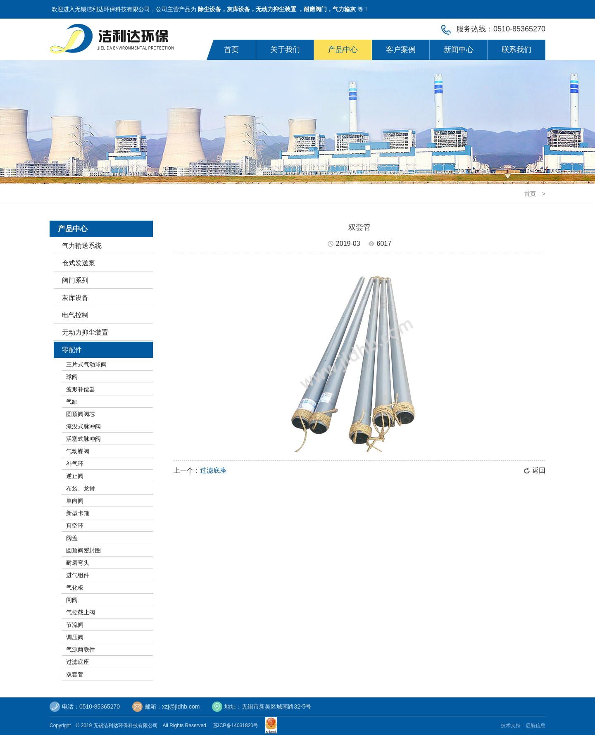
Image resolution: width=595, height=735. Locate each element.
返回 (538, 470)
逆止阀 (74, 476)
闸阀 (72, 600)
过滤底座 (77, 662)
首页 (231, 49)
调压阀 (74, 637)
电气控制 (75, 315)
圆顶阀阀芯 (80, 414)
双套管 (74, 674)
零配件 (72, 349)
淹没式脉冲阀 (83, 426)
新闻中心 (459, 49)
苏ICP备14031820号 (237, 725)
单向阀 (74, 500)
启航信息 (535, 725)
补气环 (74, 463)
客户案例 (401, 49)
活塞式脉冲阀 (83, 438)
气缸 (72, 401)
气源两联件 (80, 649)
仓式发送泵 (78, 262)
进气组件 (77, 575)
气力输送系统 (82, 245)
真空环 (74, 525)
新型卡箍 (77, 513)
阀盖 (72, 538)
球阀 (72, 376)
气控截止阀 (80, 612)
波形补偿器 (80, 389)
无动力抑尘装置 (85, 332)
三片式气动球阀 (86, 364)
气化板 (74, 587)
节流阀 (74, 624)
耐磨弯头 (77, 562)
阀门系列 (75, 280)
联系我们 (516, 49)
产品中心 (343, 49)
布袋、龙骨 (80, 488)
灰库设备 (75, 297)
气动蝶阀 (77, 451)
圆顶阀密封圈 (83, 550)
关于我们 (285, 49)
